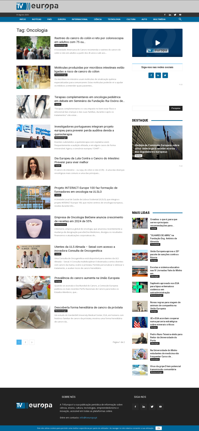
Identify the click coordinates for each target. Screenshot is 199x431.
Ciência (98, 19)
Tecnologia (114, 19)
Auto (144, 19)
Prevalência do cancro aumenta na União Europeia (87, 278)
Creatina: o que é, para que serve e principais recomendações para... (163, 222)
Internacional (80, 19)
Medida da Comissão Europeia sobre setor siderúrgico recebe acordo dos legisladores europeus (157, 148)
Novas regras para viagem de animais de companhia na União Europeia (165, 305)
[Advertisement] (157, 93)
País (49, 19)
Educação (155, 276)
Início (23, 19)
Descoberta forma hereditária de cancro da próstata (88, 307)
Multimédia (159, 19)
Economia (155, 359)
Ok (158, 428)
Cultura (131, 19)
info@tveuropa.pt (88, 417)
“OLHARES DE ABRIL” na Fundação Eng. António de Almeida (163, 238)
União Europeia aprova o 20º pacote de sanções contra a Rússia (164, 254)
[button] (180, 19)
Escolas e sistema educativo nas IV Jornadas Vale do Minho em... (166, 270)
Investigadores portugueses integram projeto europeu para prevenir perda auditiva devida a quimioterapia (84, 130)
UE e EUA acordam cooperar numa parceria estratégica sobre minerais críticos (164, 321)
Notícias (36, 19)
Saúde (57, 104)
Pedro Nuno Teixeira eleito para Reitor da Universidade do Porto (166, 337)
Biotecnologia (61, 45)
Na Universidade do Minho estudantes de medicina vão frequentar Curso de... (164, 353)
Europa (62, 19)
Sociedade (155, 244)
